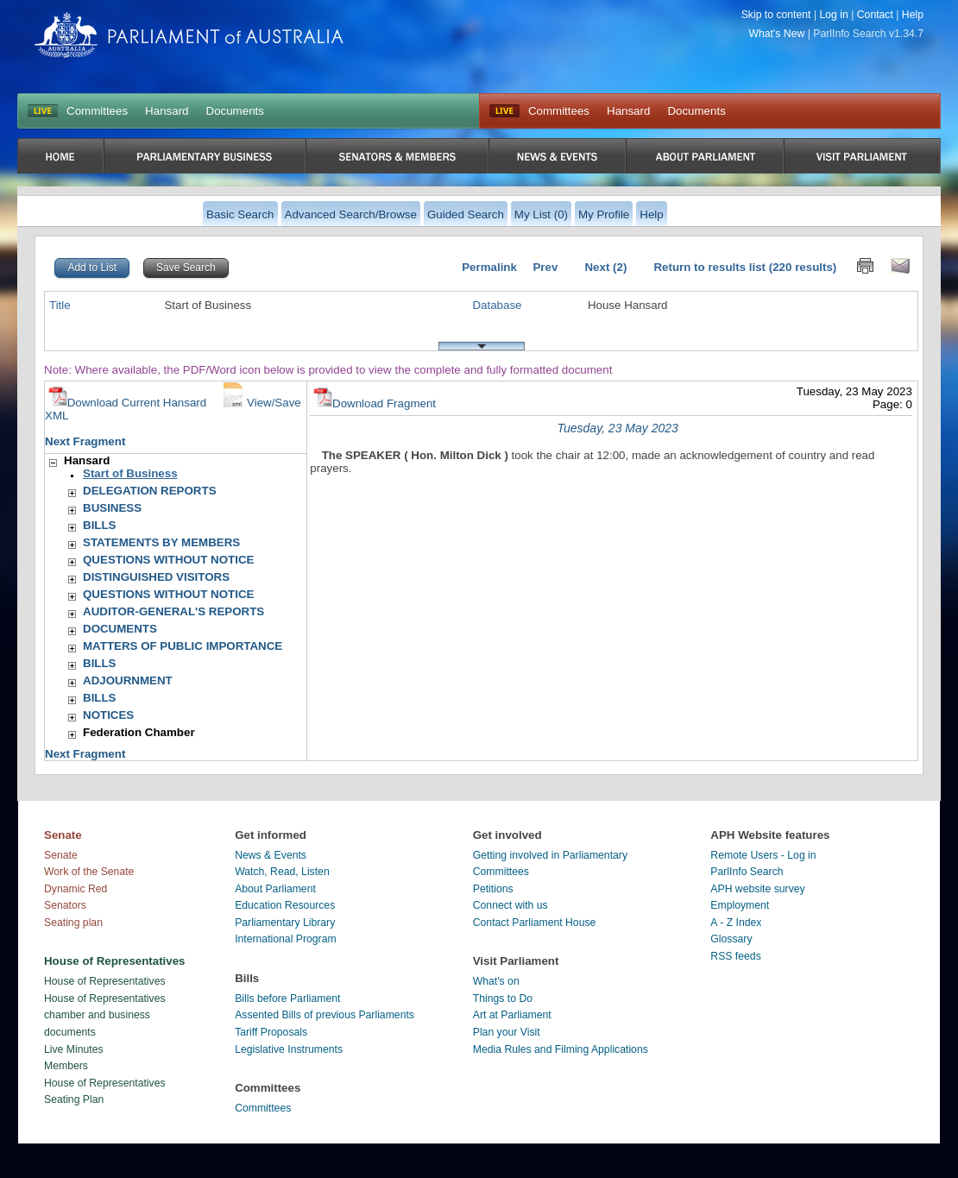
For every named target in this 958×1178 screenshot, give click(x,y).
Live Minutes (74, 1049)
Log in (833, 15)
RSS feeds (735, 956)
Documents (235, 110)
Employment (739, 905)
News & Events (270, 855)
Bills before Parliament (287, 998)
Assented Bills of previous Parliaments (324, 1015)
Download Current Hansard (127, 402)
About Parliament (275, 889)
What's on (496, 981)
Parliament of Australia (189, 35)
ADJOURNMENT (128, 680)
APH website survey (757, 889)
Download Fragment (374, 403)
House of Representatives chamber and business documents (105, 1015)
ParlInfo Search (746, 872)
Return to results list (709, 267)
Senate (61, 855)
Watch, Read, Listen (282, 872)
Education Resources (285, 905)
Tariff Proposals (271, 1032)
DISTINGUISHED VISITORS (156, 576)
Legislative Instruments (289, 1049)
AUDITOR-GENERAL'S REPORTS (173, 611)
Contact (875, 15)
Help (912, 15)
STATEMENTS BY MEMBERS (161, 542)
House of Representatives (105, 981)
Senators (65, 905)
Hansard (166, 110)
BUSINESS (112, 507)
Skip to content (776, 15)
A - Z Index (735, 923)
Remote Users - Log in (763, 855)
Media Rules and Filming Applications (560, 1049)
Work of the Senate (89, 872)
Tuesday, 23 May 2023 (617, 428)
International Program (286, 939)
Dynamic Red (75, 889)
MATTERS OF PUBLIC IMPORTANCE (182, 645)
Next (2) (605, 267)
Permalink (489, 267)
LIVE (43, 111)
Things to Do (503, 998)
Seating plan (73, 923)
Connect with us (510, 905)
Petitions (493, 889)
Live (504, 111)
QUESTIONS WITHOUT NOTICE (168, 559)
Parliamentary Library (285, 923)
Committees (97, 110)
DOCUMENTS (120, 628)
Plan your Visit (506, 1032)
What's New (777, 34)
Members (66, 1066)
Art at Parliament (512, 1015)
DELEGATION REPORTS (150, 490)
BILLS (100, 525)
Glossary (731, 939)
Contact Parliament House (534, 923)
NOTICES (108, 715)
